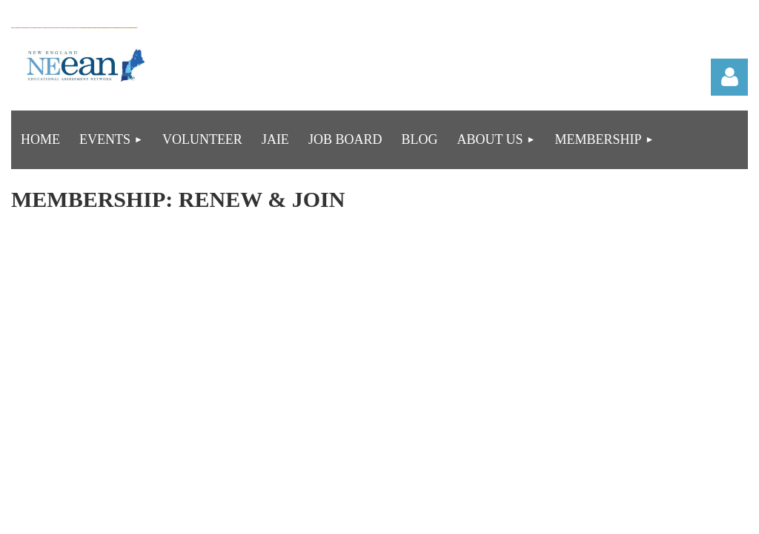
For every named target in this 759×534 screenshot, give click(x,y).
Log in (729, 77)
